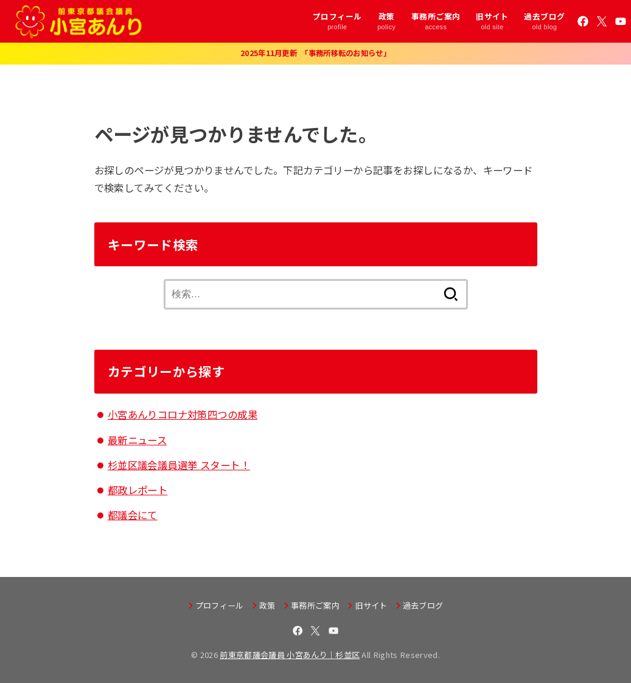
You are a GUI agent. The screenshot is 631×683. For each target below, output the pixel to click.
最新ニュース (137, 440)
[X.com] (601, 21)
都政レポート (137, 490)
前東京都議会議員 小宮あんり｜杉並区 (290, 654)
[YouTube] (620, 21)
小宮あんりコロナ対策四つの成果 (182, 414)
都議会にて (133, 515)
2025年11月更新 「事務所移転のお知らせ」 (315, 53)
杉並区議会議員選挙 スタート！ (179, 465)
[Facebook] (582, 21)
